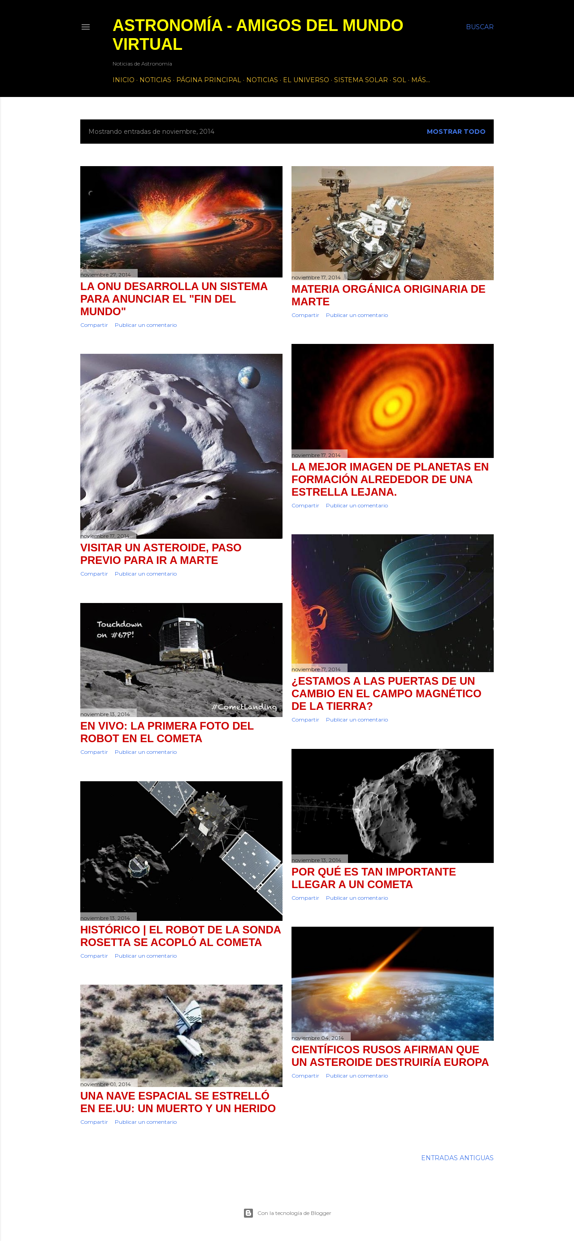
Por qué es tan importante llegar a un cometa (373, 878)
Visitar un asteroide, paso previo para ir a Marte (161, 553)
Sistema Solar (361, 80)
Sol (399, 80)
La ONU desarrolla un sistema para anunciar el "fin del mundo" (173, 298)
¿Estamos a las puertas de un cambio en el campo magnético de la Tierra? (386, 693)
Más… (420, 80)
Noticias (155, 80)
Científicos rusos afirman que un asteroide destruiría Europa (390, 1055)
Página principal (208, 80)
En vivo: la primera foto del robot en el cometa (167, 732)
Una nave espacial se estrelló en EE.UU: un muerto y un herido (178, 1102)
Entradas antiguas (457, 1158)
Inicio (124, 80)
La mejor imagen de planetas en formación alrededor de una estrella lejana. (390, 479)
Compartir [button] (94, 324)
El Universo (306, 80)
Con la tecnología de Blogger (287, 1213)
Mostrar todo (456, 132)
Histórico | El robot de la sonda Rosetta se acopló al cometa (180, 936)
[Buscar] (480, 27)
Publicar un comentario (146, 324)
